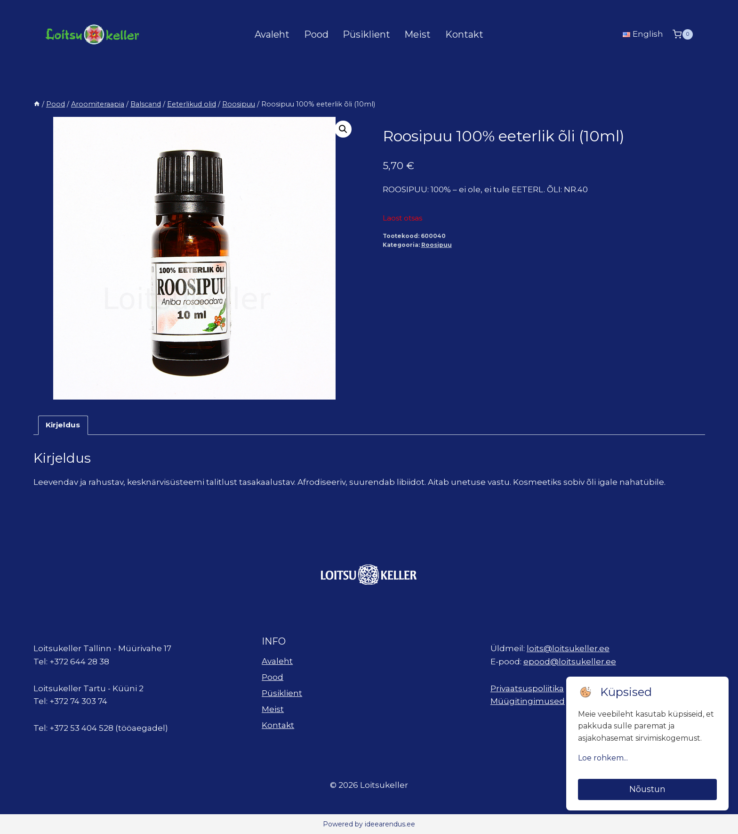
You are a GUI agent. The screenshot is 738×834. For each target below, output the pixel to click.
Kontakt (464, 34)
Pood (316, 34)
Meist (417, 34)
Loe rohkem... (603, 757)
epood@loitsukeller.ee (569, 661)
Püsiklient (366, 34)
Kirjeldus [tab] (63, 424)
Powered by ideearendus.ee (369, 824)
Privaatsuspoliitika (527, 688)
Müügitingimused (527, 701)
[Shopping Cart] (682, 34)
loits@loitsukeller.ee (568, 648)
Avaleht (272, 34)
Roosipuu (436, 244)
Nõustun (647, 789)
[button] (343, 129)
